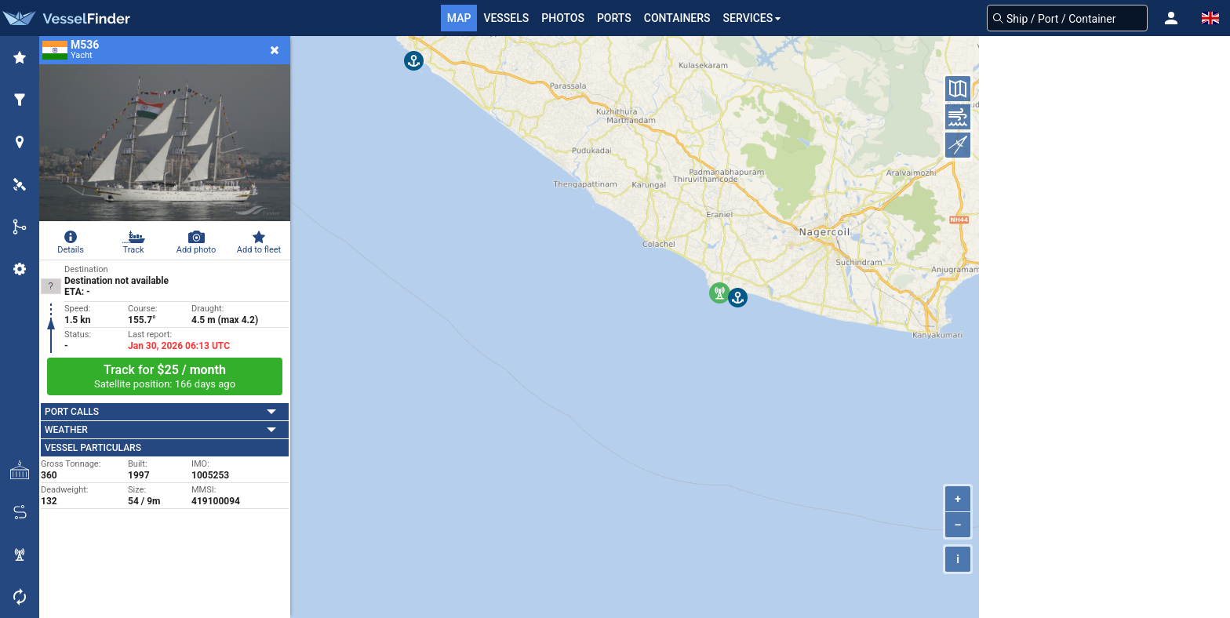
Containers (677, 18)
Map (459, 18)
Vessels (506, 18)
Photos (562, 18)
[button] (1171, 18)
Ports (614, 18)
